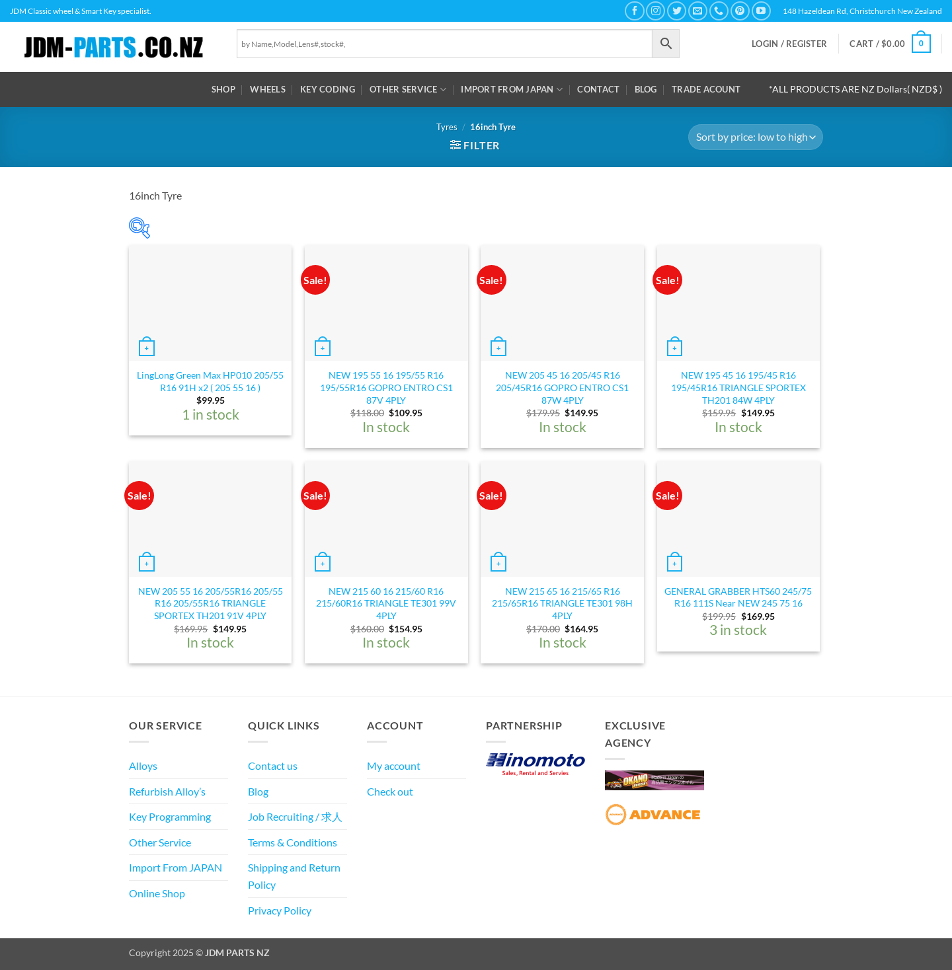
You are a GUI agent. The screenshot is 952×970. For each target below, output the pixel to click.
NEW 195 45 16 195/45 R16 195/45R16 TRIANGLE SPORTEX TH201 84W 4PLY (738, 387)
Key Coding (327, 89)
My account (393, 765)
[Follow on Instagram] (655, 10)
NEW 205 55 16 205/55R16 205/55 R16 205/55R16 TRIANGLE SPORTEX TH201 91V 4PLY (210, 603)
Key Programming (170, 816)
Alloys (143, 765)
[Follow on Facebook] (634, 10)
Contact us (273, 765)
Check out (390, 791)
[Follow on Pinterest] (740, 10)
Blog (646, 89)
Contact (598, 89)
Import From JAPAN (512, 89)
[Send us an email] (697, 10)
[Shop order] (755, 137)
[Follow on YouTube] (761, 10)
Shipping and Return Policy (294, 876)
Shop (223, 89)
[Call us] (719, 10)
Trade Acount (706, 89)
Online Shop (157, 893)
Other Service (408, 89)
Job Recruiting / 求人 (295, 816)
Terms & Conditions (292, 842)
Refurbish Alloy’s (167, 791)
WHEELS (268, 89)
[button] (789, 44)
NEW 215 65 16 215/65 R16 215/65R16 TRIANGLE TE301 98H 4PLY (562, 603)
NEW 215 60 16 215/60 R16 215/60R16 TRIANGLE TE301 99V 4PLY (386, 603)
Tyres (446, 127)
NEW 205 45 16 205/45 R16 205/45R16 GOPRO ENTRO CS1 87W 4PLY (562, 387)
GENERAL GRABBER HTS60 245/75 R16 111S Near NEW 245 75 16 (738, 597)
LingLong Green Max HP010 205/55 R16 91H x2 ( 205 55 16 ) (210, 381)
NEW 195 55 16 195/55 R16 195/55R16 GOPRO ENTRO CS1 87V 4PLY (386, 387)
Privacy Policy (279, 910)
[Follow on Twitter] (676, 10)
